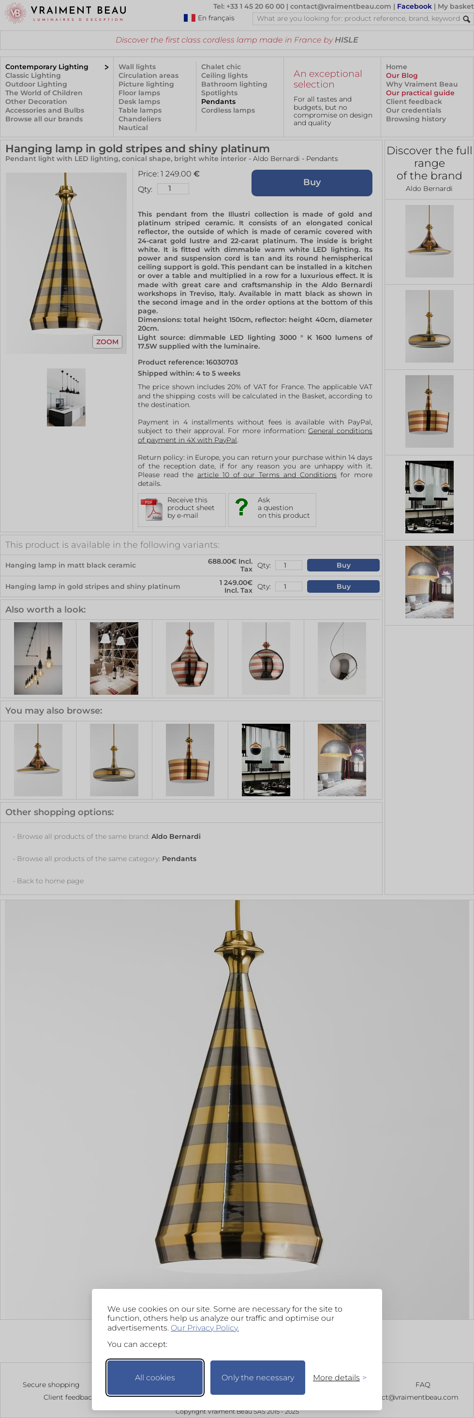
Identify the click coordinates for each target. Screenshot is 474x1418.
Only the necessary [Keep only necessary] (258, 1377)
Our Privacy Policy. (205, 1327)
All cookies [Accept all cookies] (155, 1377)
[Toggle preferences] (335, 1377)
